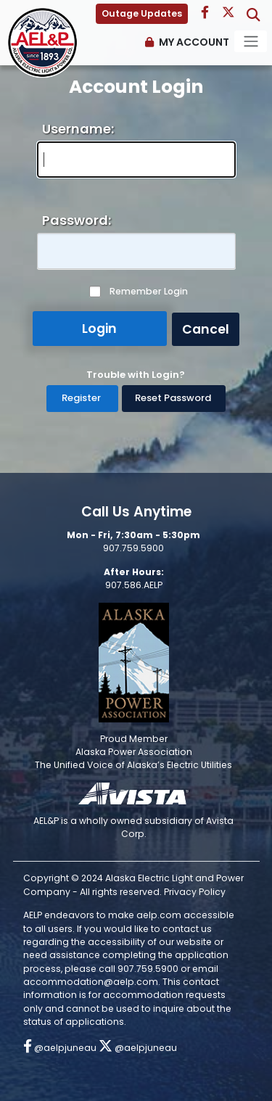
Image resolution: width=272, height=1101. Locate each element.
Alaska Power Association (133, 752)
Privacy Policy (195, 892)
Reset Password (173, 398)
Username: (78, 129)
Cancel (205, 329)
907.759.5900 (133, 548)
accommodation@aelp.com (90, 982)
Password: (76, 220)
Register (81, 398)
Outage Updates (142, 13)
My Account (194, 42)
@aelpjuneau (59, 1048)
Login (99, 328)
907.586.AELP (133, 585)
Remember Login (149, 291)
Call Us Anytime (136, 511)
